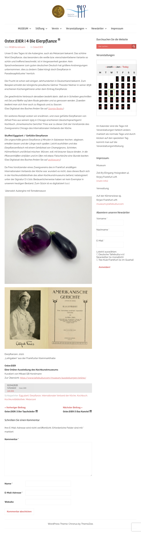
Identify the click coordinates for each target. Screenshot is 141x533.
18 (134, 92)
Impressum (117, 28)
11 (134, 85)
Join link (10, 390)
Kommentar (12, 439)
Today (125, 67)
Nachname (102, 229)
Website (9, 502)
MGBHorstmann (17, 47)
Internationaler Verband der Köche (59, 395)
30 (123, 106)
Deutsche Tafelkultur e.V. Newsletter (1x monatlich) (110, 255)
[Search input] (114, 46)
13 (106, 92)
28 (111, 106)
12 (100, 92)
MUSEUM (24, 28)
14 (111, 92)
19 (100, 99)
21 (111, 100)
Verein (57, 28)
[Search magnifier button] (134, 46)
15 (117, 92)
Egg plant (24, 395)
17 (128, 92)
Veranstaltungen (76, 28)
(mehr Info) (102, 181)
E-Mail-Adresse (14, 492)
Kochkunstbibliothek (15, 399)
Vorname (101, 218)
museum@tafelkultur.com (110, 204)
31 (128, 106)
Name (9, 483)
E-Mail (100, 240)
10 (128, 85)
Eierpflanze (35, 395)
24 (128, 99)
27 (106, 106)
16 (123, 92)
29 (117, 106)
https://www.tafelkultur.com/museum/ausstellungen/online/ (53, 377)
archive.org (54, 159)
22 (117, 99)
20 (106, 99)
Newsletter (99, 28)
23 (123, 99)
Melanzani (31, 399)
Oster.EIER (38, 47)
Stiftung (41, 28)
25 (134, 99)
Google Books (55, 108)
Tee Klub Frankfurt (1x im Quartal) (115, 259)
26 (100, 106)
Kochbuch (82, 395)
